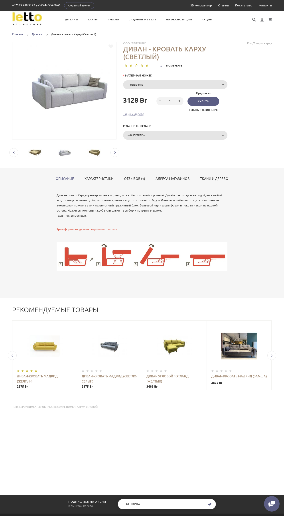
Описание (65, 179)
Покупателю (243, 5)
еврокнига (45, 407)
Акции (207, 19)
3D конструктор (201, 5)
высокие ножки (64, 407)
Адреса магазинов (173, 179)
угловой (92, 407)
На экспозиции (179, 19)
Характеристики (99, 179)
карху (81, 407)
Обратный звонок (79, 5)
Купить (203, 101)
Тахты (93, 19)
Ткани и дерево (133, 114)
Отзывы (223, 5)
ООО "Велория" (134, 43)
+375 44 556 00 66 (48, 5)
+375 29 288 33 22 (23, 5)
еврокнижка (27, 407)
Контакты (265, 5)
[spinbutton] (170, 101)
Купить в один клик (203, 110)
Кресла (113, 19)
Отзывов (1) (134, 179)
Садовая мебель (142, 19)
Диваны (71, 19)
